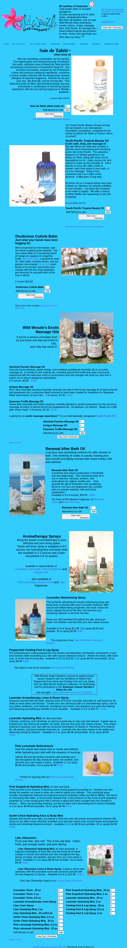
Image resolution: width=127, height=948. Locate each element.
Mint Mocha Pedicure (62, 667)
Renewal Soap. (72, 502)
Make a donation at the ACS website (72, 692)
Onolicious (44, 264)
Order (34, 380)
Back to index (15, 442)
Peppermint (41, 572)
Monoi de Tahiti (31, 258)
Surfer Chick (45, 582)
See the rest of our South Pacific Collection (52, 119)
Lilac (62, 582)
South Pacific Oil (106, 416)
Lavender (21, 569)
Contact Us (107, 22)
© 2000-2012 (61, 947)
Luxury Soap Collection (69, 880)
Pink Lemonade (26, 582)
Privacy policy (48, 947)
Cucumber (34, 569)
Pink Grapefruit (51, 569)
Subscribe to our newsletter (112, 12)
